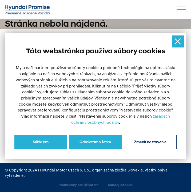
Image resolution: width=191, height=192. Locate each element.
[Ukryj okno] (178, 41)
